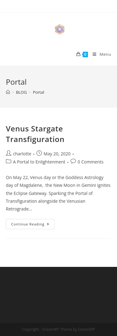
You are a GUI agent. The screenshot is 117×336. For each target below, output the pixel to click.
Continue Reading (33, 225)
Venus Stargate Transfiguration (35, 133)
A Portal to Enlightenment (39, 162)
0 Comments (91, 162)
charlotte (22, 154)
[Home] (8, 92)
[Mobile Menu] (99, 54)
